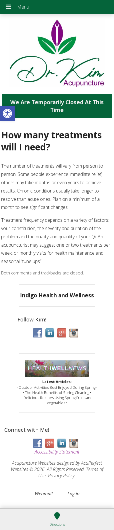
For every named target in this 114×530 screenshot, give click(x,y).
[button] (7, 113)
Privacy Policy (61, 475)
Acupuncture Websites (33, 463)
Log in (73, 493)
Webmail (44, 493)
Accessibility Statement (57, 452)
